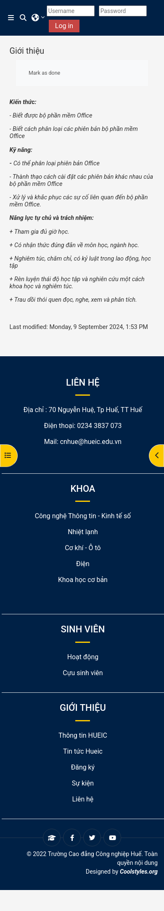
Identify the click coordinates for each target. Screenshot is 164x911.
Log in (64, 26)
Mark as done (44, 73)
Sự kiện (83, 783)
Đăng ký (83, 767)
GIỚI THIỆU (83, 707)
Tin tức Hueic (83, 751)
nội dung (146, 862)
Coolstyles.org (139, 871)
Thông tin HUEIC (82, 735)
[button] (23, 18)
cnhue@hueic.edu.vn (91, 442)
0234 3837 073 (99, 426)
